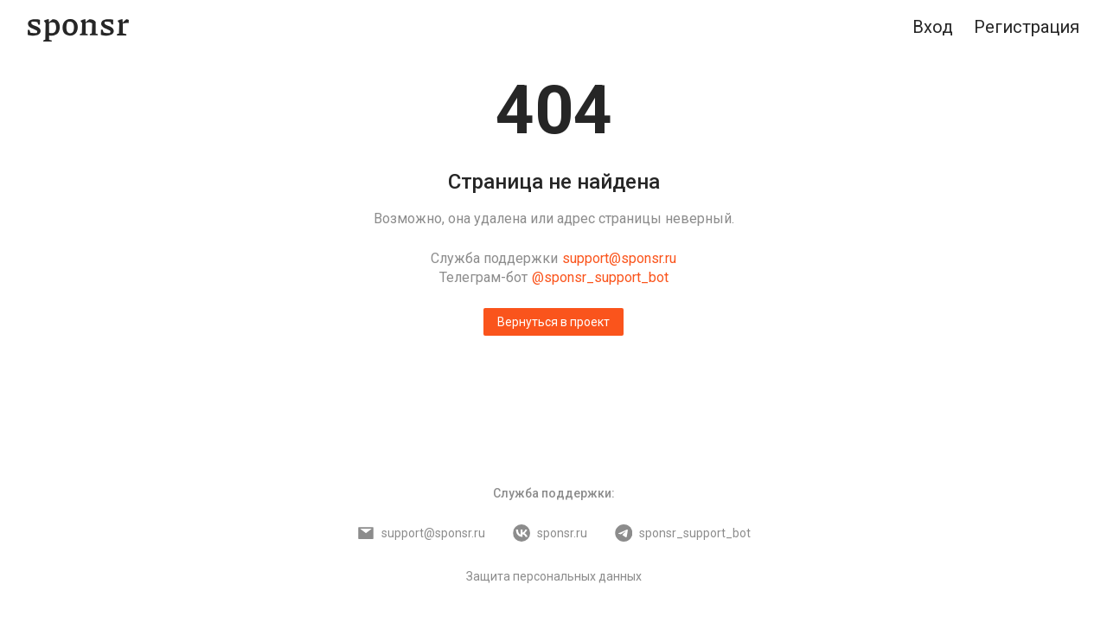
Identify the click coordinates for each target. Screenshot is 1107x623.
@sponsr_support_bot (600, 277)
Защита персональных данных (554, 576)
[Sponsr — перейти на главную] (78, 27)
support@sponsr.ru (619, 258)
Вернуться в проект (553, 322)
